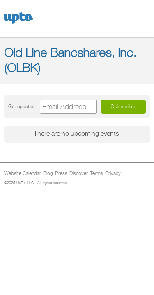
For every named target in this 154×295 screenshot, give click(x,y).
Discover (78, 173)
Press (61, 173)
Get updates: (22, 106)
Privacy (113, 173)
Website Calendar (22, 173)
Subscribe (123, 106)
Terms (96, 173)
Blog (48, 173)
